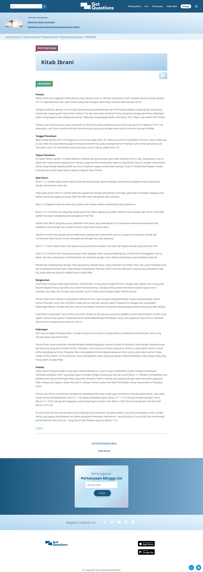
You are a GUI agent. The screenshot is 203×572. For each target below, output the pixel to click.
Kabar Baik (172, 6)
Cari (146, 6)
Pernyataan (157, 6)
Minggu (185, 6)
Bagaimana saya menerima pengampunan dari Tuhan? (54, 27)
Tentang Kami (134, 6)
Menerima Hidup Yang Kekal (41, 22)
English (39, 427)
